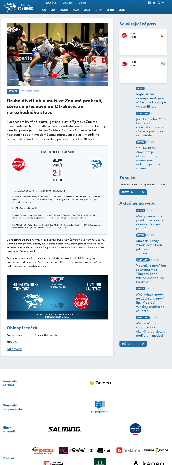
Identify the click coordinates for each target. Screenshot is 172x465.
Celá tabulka (127, 192)
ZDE (35, 208)
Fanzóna (122, 10)
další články (127, 343)
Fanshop (98, 10)
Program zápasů (49, 3)
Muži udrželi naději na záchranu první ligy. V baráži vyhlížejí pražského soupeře (150, 302)
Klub (44, 10)
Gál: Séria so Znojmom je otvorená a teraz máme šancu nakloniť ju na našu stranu (150, 157)
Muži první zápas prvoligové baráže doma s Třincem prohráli (150, 222)
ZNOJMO (12, 342)
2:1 (162, 35)
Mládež (87, 10)
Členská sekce (65, 3)
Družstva (64, 10)
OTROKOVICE (14, 349)
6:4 (162, 64)
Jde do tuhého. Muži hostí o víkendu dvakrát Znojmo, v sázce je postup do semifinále (151, 127)
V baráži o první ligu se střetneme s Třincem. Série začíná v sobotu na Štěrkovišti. (151, 273)
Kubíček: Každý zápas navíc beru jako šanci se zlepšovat (149, 246)
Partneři (110, 10)
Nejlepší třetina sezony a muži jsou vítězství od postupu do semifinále (151, 100)
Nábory (76, 10)
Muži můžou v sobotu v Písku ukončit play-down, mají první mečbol (150, 329)
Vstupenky (81, 3)
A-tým (53, 10)
